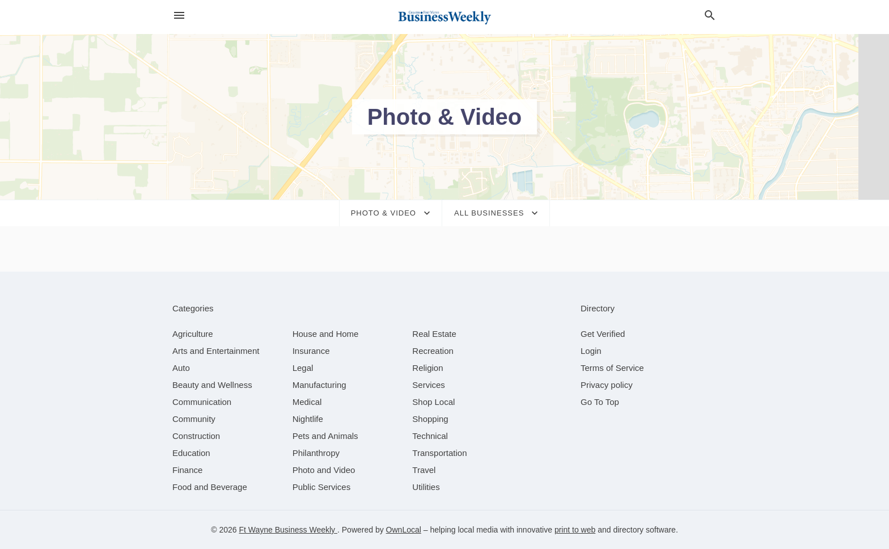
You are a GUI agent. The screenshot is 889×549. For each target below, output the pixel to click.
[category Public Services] (322, 487)
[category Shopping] (430, 419)
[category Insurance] (311, 351)
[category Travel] (423, 470)
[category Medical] (307, 402)
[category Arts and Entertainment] (215, 351)
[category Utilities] (425, 487)
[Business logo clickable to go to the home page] (444, 17)
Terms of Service (612, 368)
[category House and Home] (326, 334)
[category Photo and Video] (324, 470)
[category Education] (191, 453)
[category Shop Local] (433, 402)
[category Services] (428, 385)
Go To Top (600, 402)
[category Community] (193, 419)
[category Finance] (187, 470)
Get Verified (603, 334)
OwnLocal (403, 529)
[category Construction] (196, 436)
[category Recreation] (433, 351)
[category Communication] (201, 402)
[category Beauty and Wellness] (212, 385)
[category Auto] (181, 368)
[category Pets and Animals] (325, 436)
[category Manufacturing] (319, 385)
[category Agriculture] (192, 334)
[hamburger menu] (179, 16)
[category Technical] (430, 436)
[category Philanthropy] (316, 453)
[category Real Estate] (434, 334)
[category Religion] (427, 368)
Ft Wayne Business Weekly (288, 529)
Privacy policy (607, 385)
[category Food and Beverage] (209, 487)
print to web (574, 529)
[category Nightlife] (308, 419)
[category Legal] (303, 368)
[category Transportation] (439, 453)
